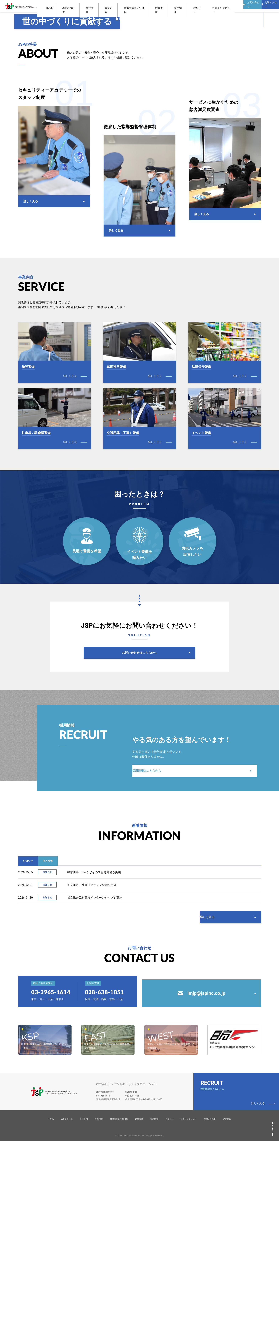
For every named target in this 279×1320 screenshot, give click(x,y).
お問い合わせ (210, 1298)
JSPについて (96, 6)
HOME (82, 6)
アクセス (227, 1298)
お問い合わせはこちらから (139, 799)
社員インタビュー (207, 6)
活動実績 (162, 6)
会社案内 (112, 6)
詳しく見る (213, 1083)
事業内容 (125, 6)
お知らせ (190, 6)
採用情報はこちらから (154, 924)
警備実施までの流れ (144, 6)
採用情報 (176, 6)
